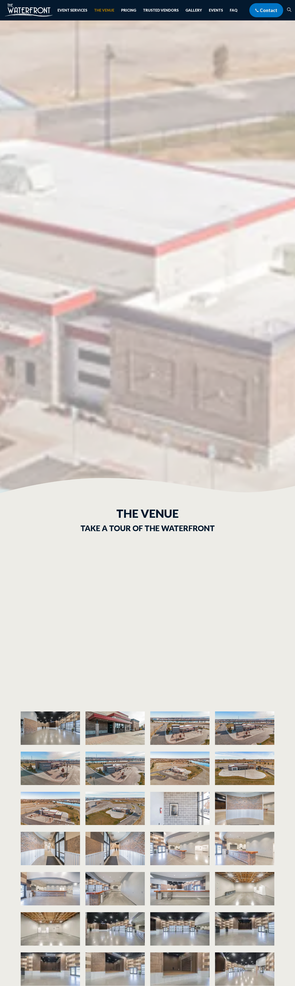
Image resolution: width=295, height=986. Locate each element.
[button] (50, 728)
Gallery (193, 10)
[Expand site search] (289, 10)
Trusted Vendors (161, 10)
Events (216, 10)
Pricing (128, 10)
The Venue (104, 10)
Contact (266, 10)
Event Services (72, 10)
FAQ (234, 10)
